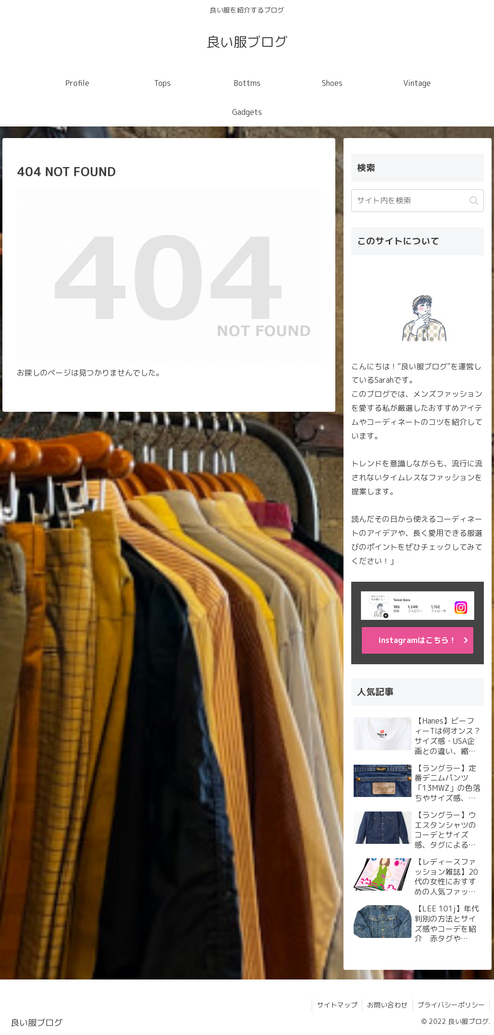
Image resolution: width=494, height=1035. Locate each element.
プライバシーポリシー (451, 1004)
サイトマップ (336, 1004)
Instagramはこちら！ (417, 640)
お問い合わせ (387, 1004)
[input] (417, 200)
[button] (474, 200)
